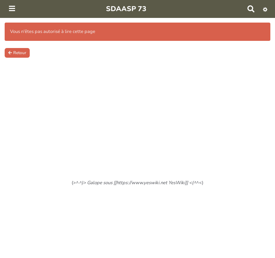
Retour (17, 53)
